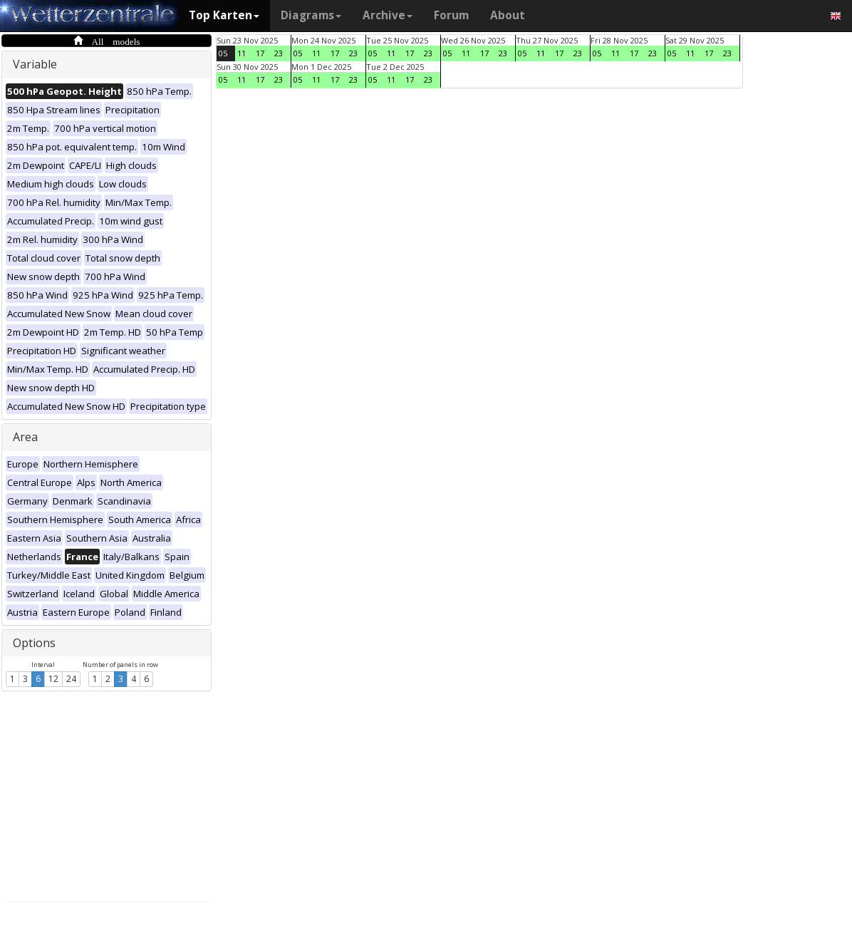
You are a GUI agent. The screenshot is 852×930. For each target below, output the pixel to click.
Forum (451, 15)
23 (278, 53)
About (507, 15)
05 (223, 53)
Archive (387, 15)
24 (71, 679)
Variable (35, 64)
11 (241, 53)
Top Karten (224, 15)
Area (25, 437)
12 (53, 679)
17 (260, 53)
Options (34, 643)
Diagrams (311, 15)
